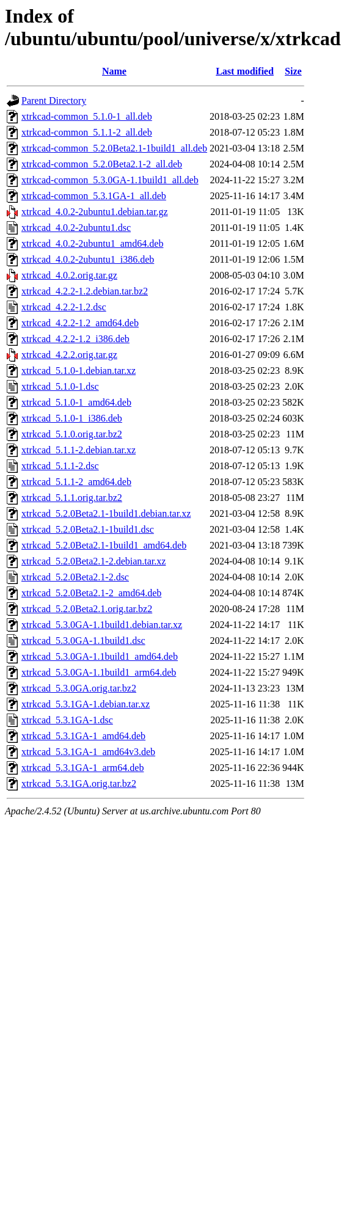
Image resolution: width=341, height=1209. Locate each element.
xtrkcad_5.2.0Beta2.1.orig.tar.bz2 (86, 609)
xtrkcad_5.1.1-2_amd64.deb (76, 482)
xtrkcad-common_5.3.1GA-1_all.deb (93, 196)
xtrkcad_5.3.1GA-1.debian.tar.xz (85, 704)
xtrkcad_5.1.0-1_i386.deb (71, 418)
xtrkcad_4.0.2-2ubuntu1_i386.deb (87, 259)
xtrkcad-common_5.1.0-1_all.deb (86, 116)
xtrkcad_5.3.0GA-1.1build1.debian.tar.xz (101, 624)
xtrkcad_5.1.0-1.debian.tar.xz (78, 370)
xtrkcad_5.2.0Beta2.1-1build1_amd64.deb (103, 545)
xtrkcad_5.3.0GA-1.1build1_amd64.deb (99, 656)
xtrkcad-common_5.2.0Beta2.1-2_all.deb (101, 164)
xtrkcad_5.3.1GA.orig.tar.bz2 (78, 783)
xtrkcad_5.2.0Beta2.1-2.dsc (75, 577)
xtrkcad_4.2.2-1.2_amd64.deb (80, 323)
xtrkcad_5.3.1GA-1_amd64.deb (83, 736)
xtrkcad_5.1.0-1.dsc (60, 386)
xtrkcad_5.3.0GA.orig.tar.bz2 (78, 688)
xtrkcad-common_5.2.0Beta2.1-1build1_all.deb (114, 148)
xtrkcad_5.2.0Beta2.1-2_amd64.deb (91, 593)
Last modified (245, 71)
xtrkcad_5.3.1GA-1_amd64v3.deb (88, 752)
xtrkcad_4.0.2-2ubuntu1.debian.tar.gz (94, 211)
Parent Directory (53, 100)
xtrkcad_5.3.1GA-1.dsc (67, 720)
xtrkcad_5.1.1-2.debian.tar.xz (78, 450)
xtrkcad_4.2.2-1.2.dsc (63, 307)
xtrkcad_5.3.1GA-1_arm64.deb (82, 767)
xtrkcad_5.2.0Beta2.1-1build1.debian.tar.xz (106, 513)
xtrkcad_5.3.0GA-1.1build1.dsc (83, 640)
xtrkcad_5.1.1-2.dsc (60, 466)
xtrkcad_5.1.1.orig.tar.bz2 (71, 497)
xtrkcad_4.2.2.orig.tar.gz (69, 354)
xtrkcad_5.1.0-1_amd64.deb (76, 402)
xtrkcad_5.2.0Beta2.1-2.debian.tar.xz (93, 561)
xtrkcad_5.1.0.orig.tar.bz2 (71, 434)
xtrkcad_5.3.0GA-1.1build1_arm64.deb (98, 672)
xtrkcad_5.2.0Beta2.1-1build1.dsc (87, 529)
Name (114, 71)
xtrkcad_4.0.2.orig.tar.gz (69, 275)
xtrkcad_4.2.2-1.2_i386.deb (75, 339)
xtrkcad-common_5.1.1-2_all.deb (86, 132)
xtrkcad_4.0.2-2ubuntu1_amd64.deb (92, 243)
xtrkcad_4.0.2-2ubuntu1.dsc (76, 227)
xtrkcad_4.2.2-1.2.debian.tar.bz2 (84, 291)
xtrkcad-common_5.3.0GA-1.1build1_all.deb (110, 180)
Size (293, 71)
